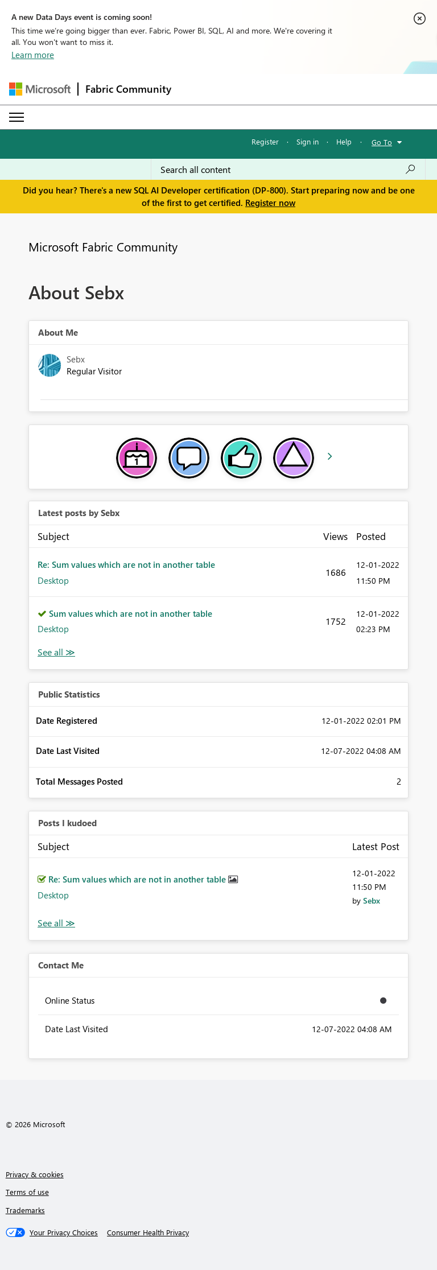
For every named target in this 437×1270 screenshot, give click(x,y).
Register (265, 141)
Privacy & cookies (35, 1174)
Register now (270, 202)
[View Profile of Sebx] (371, 900)
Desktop (53, 580)
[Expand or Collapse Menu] (16, 117)
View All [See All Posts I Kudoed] (56, 923)
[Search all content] (288, 169)
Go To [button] (382, 142)
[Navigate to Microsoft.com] (40, 89)
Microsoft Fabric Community (103, 246)
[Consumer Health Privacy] (148, 1232)
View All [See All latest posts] (56, 652)
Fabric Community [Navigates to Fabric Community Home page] (128, 89)
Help (344, 141)
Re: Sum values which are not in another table (126, 564)
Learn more (32, 54)
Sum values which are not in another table (130, 613)
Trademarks (25, 1210)
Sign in (307, 141)
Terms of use (27, 1192)
